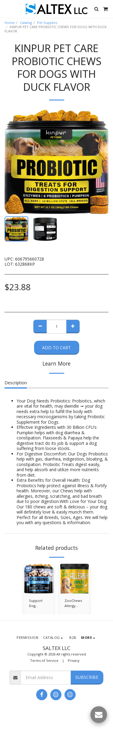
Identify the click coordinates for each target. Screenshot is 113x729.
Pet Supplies (47, 22)
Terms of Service (44, 660)
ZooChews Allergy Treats (73, 603)
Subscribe (86, 677)
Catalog (26, 22)
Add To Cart (56, 347)
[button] (7, 8)
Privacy (74, 660)
